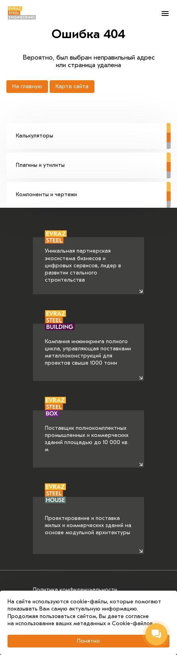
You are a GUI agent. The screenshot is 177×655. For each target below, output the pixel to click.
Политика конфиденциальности (75, 589)
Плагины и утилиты (93, 160)
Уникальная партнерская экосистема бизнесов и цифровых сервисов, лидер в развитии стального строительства (83, 260)
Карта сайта (72, 86)
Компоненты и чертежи (93, 190)
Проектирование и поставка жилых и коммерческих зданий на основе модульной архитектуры (88, 516)
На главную (27, 86)
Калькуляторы (93, 131)
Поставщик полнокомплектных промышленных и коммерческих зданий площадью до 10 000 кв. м (87, 431)
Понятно (88, 641)
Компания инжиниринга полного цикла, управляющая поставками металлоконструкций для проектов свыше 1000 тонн (88, 345)
